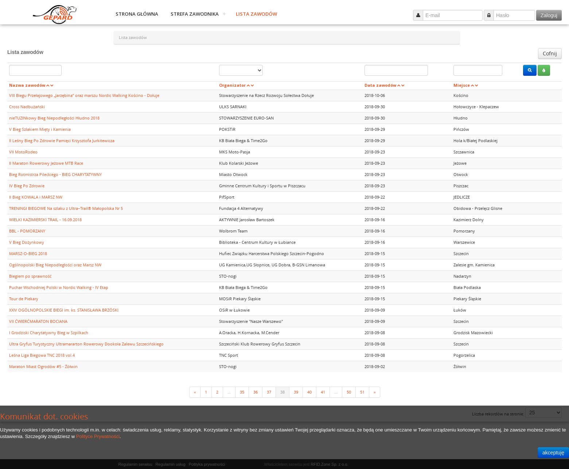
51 (362, 392)
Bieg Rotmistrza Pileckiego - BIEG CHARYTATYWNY (55, 174)
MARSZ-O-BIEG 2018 (28, 253)
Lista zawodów (256, 14)
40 (309, 392)
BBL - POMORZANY (27, 231)
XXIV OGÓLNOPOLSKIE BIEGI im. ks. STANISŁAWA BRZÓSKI (63, 310)
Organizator (232, 85)
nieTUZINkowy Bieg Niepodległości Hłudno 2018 (54, 118)
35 (242, 392)
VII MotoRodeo (23, 152)
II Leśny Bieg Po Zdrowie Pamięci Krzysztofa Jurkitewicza (61, 140)
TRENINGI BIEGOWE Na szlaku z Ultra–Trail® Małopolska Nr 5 (66, 208)
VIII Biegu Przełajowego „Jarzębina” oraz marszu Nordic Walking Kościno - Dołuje (84, 95)
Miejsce (461, 85)
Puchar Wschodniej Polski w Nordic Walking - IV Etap (58, 287)
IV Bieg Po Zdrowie (26, 185)
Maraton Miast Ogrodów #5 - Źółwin (43, 366)
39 (296, 392)
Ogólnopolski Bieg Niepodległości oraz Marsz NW (55, 264)
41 (323, 392)
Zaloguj (549, 15)
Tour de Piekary (23, 298)
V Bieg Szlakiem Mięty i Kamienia (40, 129)
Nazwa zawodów (27, 85)
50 (349, 392)
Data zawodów (380, 85)
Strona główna (137, 14)
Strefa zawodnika (195, 14)
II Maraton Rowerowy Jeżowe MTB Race (46, 163)
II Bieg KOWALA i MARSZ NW (35, 197)
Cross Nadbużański (27, 106)
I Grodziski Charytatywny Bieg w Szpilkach (48, 332)
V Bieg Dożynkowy (26, 242)
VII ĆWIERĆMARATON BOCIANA (38, 321)
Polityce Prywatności (98, 436)
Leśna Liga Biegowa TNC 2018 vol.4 (42, 355)
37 (269, 392)
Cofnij (550, 53)
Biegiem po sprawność (30, 276)
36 (255, 392)
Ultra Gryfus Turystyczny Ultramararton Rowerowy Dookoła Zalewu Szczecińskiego (86, 344)
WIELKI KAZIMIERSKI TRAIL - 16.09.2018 (45, 219)
